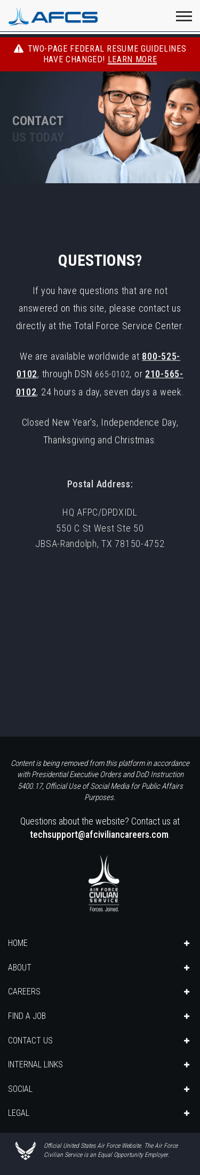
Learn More (132, 59)
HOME (18, 943)
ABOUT (19, 967)
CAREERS (24, 991)
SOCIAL (20, 1089)
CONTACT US (30, 1040)
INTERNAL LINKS (35, 1064)
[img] (100, 124)
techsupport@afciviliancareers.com (99, 834)
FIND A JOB (27, 1016)
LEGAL (18, 1113)
